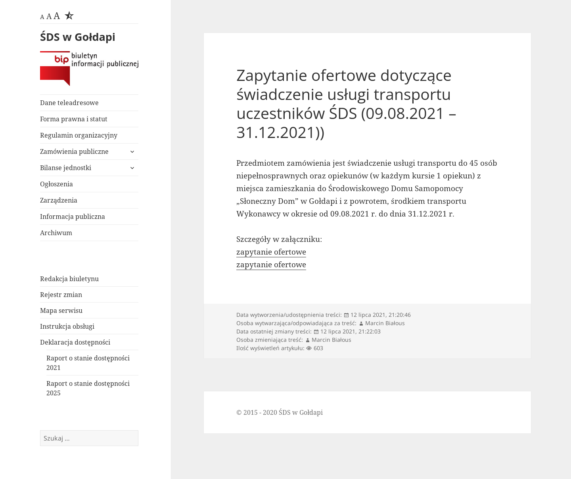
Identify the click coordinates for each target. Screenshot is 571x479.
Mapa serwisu (61, 310)
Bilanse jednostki (65, 167)
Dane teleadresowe (69, 102)
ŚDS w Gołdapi (77, 36)
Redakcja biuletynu (69, 278)
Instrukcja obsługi (67, 326)
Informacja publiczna (72, 216)
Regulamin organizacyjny (78, 135)
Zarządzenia (58, 200)
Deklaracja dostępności (75, 342)
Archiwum (56, 232)
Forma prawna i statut (73, 119)
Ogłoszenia (56, 184)
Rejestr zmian (61, 294)
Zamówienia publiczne (74, 151)
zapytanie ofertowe (271, 252)
